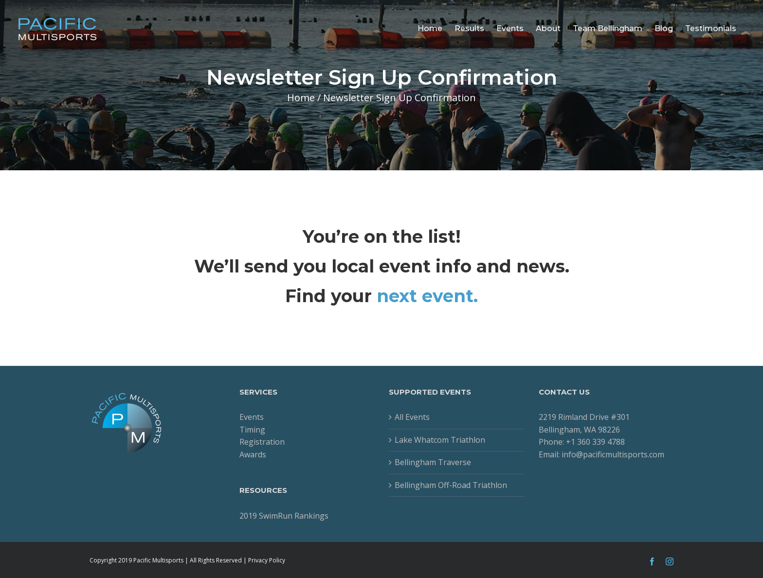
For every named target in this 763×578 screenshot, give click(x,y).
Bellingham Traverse (433, 462)
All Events (412, 417)
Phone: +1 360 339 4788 (582, 441)
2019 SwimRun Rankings (283, 515)
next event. (427, 296)
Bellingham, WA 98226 (579, 429)
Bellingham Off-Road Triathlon (451, 485)
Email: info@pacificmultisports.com (601, 454)
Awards (252, 454)
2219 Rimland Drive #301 (584, 417)
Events (251, 417)
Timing (252, 429)
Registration (262, 441)
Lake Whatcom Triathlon (440, 439)
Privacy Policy (266, 560)
